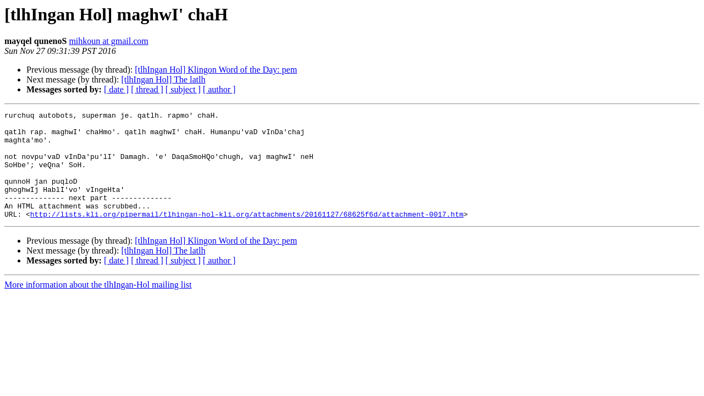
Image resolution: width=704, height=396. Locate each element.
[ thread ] (147, 89)
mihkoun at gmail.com (108, 41)
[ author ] (219, 89)
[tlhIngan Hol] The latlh (163, 79)
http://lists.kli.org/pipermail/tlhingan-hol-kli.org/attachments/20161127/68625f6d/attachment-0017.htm (247, 235)
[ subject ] (183, 89)
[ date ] (116, 89)
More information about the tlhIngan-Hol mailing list (97, 306)
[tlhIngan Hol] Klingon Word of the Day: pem (216, 69)
